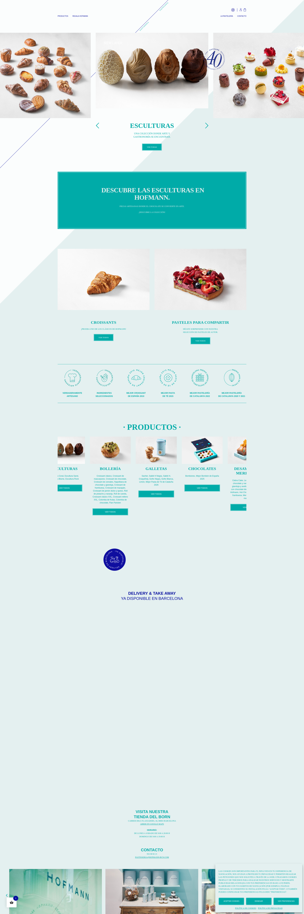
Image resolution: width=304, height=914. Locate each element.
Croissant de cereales (122, 482)
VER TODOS (104, 337)
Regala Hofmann (80, 16)
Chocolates (221, 469)
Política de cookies (245, 908)
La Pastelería (226, 16)
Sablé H (185, 476)
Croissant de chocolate (135, 479)
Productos (63, 16)
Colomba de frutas (125, 500)
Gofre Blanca (186, 479)
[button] (60, 450)
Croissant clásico (122, 476)
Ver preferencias (286, 901)
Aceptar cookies (231, 901)
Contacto (241, 16)
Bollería (129, 469)
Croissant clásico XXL (121, 497)
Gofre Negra (173, 479)
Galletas (175, 469)
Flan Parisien (134, 503)
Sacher (163, 476)
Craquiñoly (162, 479)
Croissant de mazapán (134, 488)
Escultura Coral (75, 476)
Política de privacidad (270, 908)
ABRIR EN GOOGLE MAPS (152, 824)
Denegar (259, 901)
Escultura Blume (76, 479)
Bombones (209, 476)
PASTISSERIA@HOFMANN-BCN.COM (152, 857)
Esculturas (83, 469)
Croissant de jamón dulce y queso (127, 491)
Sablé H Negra (174, 476)
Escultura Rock (91, 479)
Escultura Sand (90, 476)
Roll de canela (138, 494)
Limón (160, 482)
